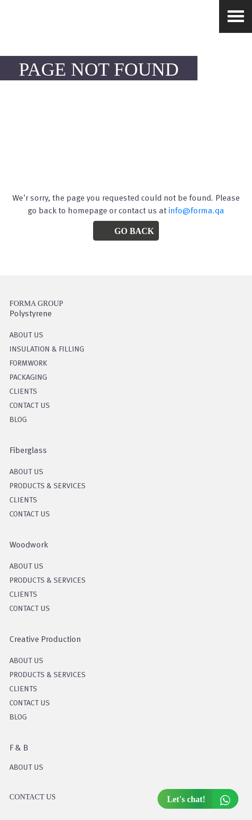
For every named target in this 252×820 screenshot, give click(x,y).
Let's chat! (202, 799)
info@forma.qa (196, 211)
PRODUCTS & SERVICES (47, 486)
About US (26, 335)
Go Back (134, 231)
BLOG (18, 420)
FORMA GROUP (36, 303)
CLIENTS (23, 392)
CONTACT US (29, 406)
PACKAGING (28, 378)
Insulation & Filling (46, 349)
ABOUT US (26, 768)
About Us (26, 472)
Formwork (28, 363)
